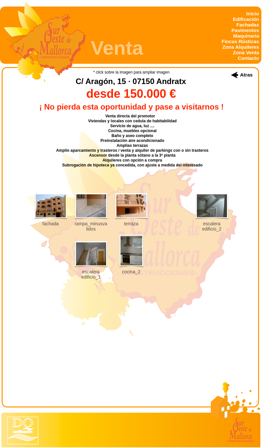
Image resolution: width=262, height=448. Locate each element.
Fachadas (247, 24)
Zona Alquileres (240, 47)
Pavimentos (245, 30)
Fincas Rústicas (240, 41)
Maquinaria (246, 36)
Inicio (252, 13)
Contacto (248, 58)
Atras (246, 75)
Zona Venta (246, 52)
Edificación (246, 19)
